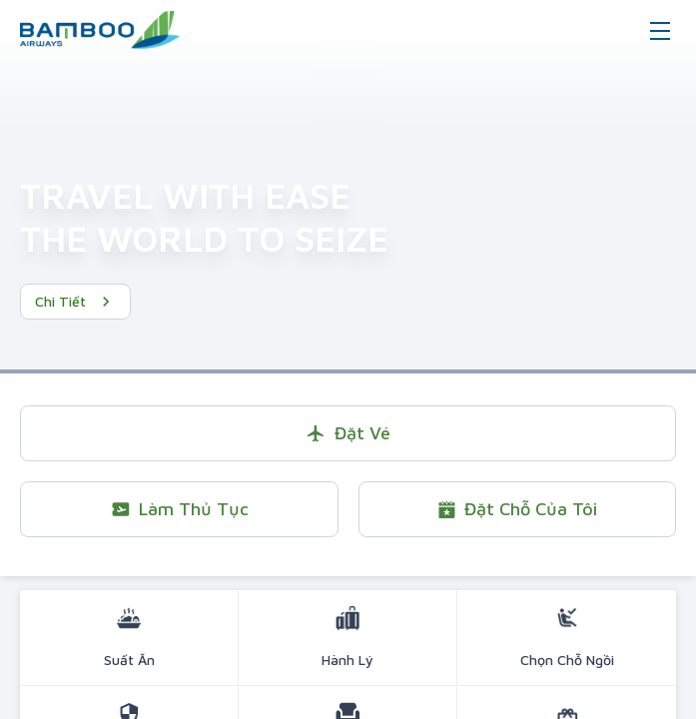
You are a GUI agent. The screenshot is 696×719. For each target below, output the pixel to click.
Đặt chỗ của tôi (516, 508)
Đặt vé (348, 432)
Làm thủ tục (179, 508)
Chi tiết (75, 302)
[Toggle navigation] (660, 30)
